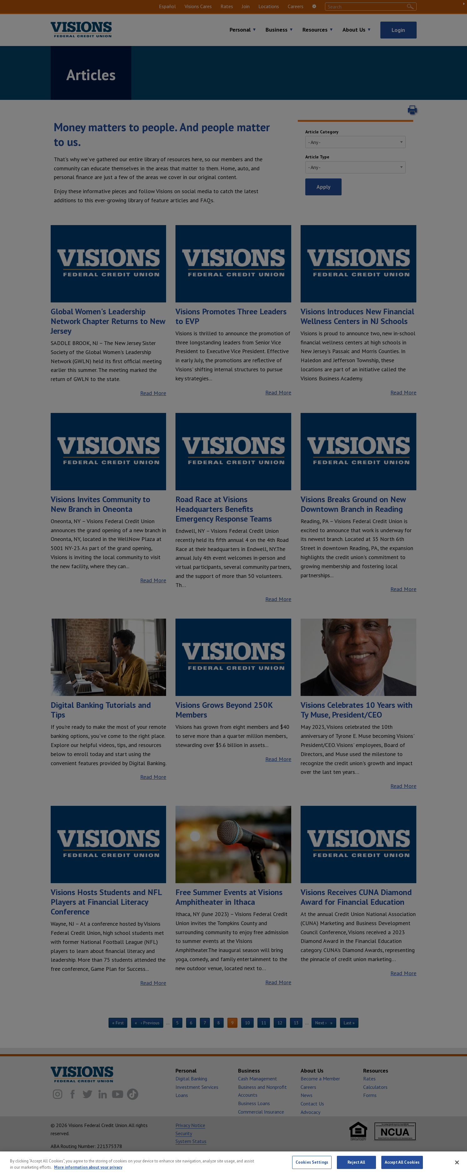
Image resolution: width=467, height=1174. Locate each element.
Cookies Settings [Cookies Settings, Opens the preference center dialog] (312, 1165)
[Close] (457, 1165)
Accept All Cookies (402, 1165)
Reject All (356, 1165)
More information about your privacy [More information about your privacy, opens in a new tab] (88, 1170)
